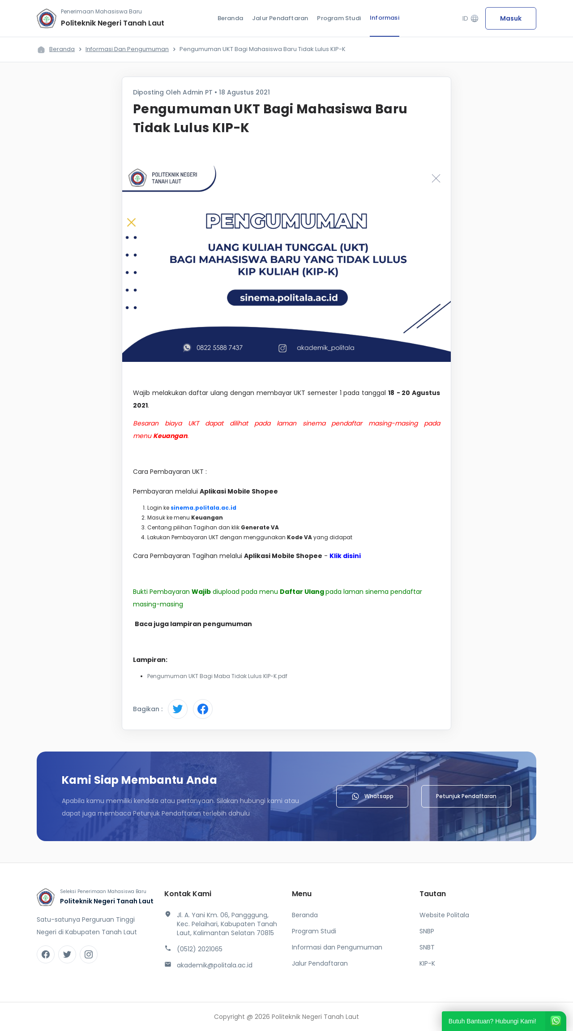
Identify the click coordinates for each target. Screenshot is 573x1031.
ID (470, 18)
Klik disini (345, 555)
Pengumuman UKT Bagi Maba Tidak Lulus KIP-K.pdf (217, 676)
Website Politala (444, 915)
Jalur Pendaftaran (280, 18)
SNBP (426, 931)
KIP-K (427, 963)
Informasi (384, 17)
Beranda (230, 18)
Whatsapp (372, 796)
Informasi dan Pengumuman (127, 49)
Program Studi (339, 18)
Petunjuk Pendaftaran (466, 796)
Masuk (511, 18)
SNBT (427, 947)
